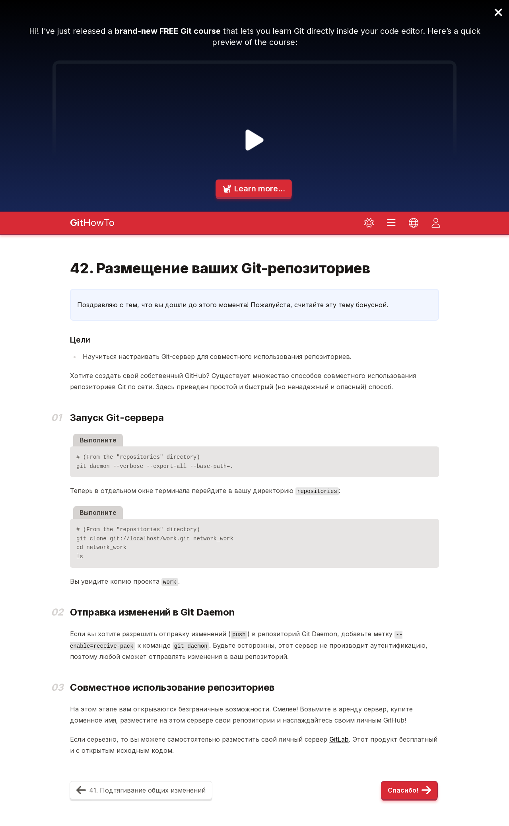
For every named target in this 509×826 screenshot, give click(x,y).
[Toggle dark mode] (369, 222)
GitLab (339, 739)
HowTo (92, 222)
